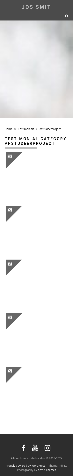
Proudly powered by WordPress (25, 465)
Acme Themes (47, 470)
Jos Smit (36, 7)
